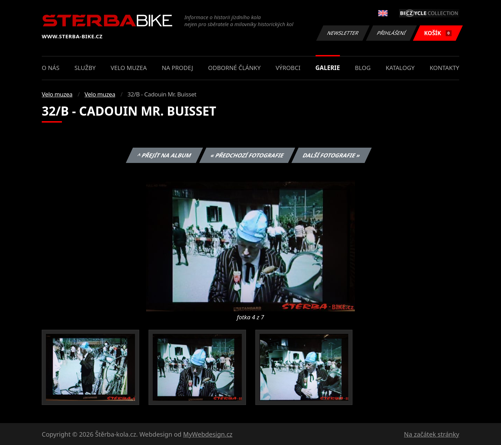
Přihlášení (391, 33)
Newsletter (343, 33)
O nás (50, 68)
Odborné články (234, 68)
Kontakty (444, 68)
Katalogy (400, 68)
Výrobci (288, 68)
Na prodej (177, 68)
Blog (363, 68)
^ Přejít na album (164, 155)
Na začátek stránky (431, 434)
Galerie (328, 68)
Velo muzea (129, 68)
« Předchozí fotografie (247, 155)
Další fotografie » (331, 155)
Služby (85, 68)
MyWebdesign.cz (207, 434)
